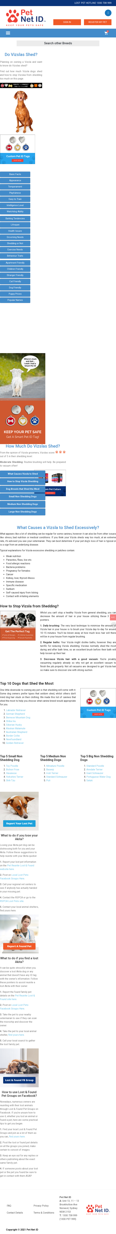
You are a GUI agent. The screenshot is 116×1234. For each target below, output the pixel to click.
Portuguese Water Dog (98, 776)
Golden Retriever (15, 743)
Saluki (89, 780)
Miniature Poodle (55, 765)
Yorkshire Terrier (14, 776)
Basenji (50, 769)
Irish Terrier (52, 773)
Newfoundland (13, 739)
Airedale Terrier (94, 769)
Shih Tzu (10, 780)
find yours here (16, 1034)
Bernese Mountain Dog (18, 717)
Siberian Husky (14, 724)
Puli (48, 780)
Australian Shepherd (16, 732)
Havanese (11, 773)
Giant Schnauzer (94, 773)
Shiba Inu (11, 721)
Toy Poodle (12, 765)
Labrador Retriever (16, 710)
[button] (8, 33)
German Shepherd (15, 713)
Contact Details (15, 1212)
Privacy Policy (41, 1205)
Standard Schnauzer (56, 776)
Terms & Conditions (44, 1212)
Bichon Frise (12, 769)
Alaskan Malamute (15, 728)
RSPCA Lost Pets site (12, 901)
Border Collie (13, 735)
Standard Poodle (95, 765)
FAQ (9, 1205)
